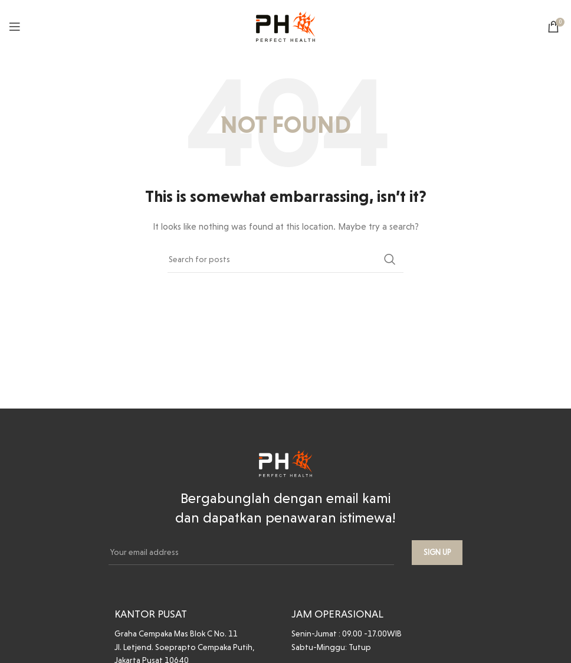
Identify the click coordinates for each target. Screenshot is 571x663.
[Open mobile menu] (15, 26)
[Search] (285, 259)
